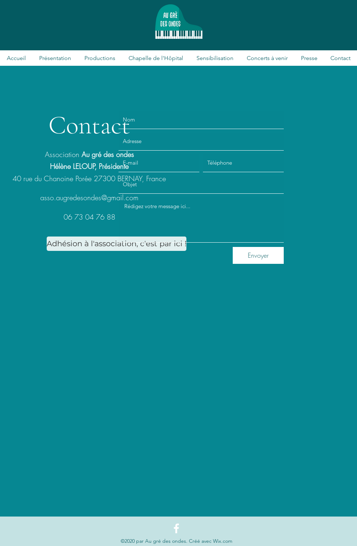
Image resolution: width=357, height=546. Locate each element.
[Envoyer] (258, 255)
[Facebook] (176, 528)
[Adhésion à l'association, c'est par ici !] (116, 244)
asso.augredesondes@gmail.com (89, 197)
